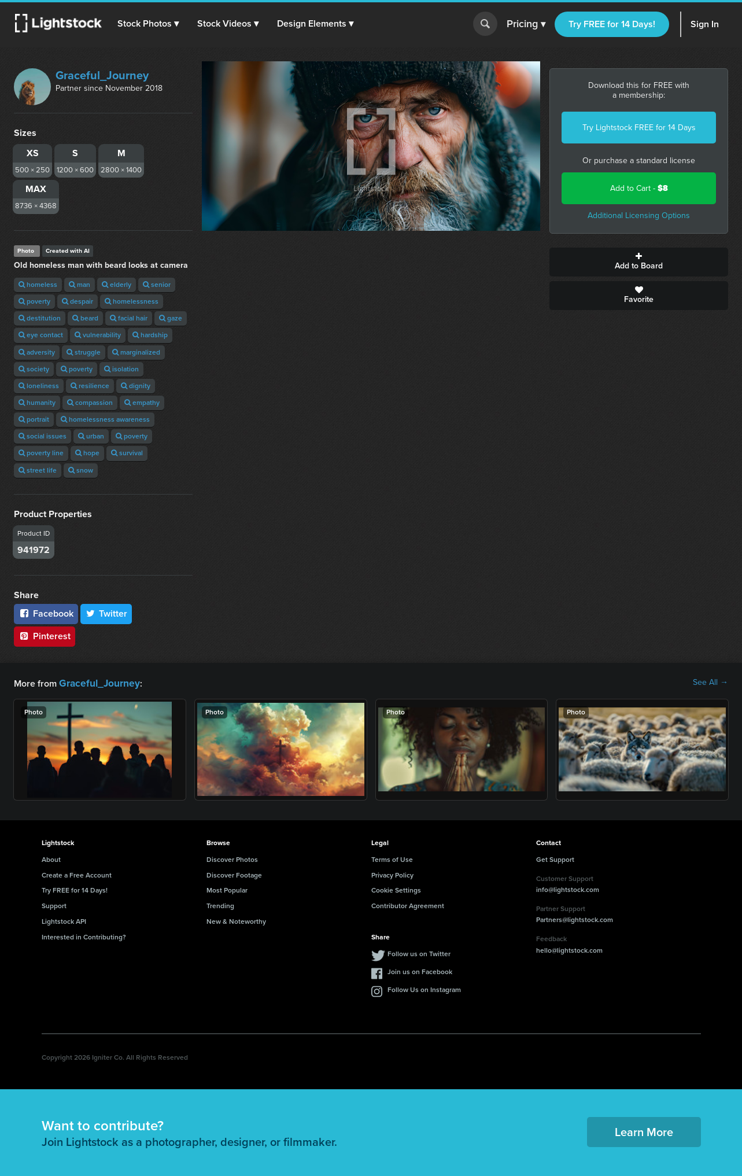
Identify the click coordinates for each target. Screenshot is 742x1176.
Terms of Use (392, 858)
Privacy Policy (392, 874)
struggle (84, 352)
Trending (220, 904)
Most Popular (227, 889)
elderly (116, 284)
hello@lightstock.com (569, 949)
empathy (142, 402)
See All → (710, 682)
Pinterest (45, 636)
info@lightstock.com (567, 888)
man (79, 284)
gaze (170, 318)
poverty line (41, 453)
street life (38, 470)
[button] (149, 23)
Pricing (526, 24)
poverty (34, 301)
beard (85, 318)
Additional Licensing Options (639, 215)
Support (54, 904)
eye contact (41, 335)
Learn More (644, 1131)
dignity (135, 386)
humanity (37, 402)
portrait (34, 419)
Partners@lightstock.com (574, 918)
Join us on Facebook (419, 970)
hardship (150, 335)
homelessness (131, 301)
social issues (43, 436)
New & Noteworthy (236, 920)
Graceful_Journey (102, 75)
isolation (121, 369)
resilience (90, 386)
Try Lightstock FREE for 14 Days (639, 127)
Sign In (705, 24)
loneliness (39, 386)
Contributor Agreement (407, 904)
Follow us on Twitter (419, 953)
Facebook (46, 613)
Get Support (555, 858)
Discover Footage (234, 874)
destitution (40, 318)
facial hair (128, 318)
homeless (38, 284)
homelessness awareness (105, 419)
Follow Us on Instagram (424, 988)
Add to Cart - (639, 188)
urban (91, 436)
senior (157, 284)
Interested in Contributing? (84, 936)
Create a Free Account (77, 874)
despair (77, 301)
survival (127, 453)
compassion (90, 402)
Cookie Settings (396, 889)
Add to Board (638, 262)
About (51, 858)
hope (87, 453)
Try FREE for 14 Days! (612, 24)
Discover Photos (232, 858)
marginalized (136, 352)
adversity (37, 352)
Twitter (106, 613)
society (34, 369)
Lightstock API (64, 920)
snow (80, 470)
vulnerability (98, 335)
